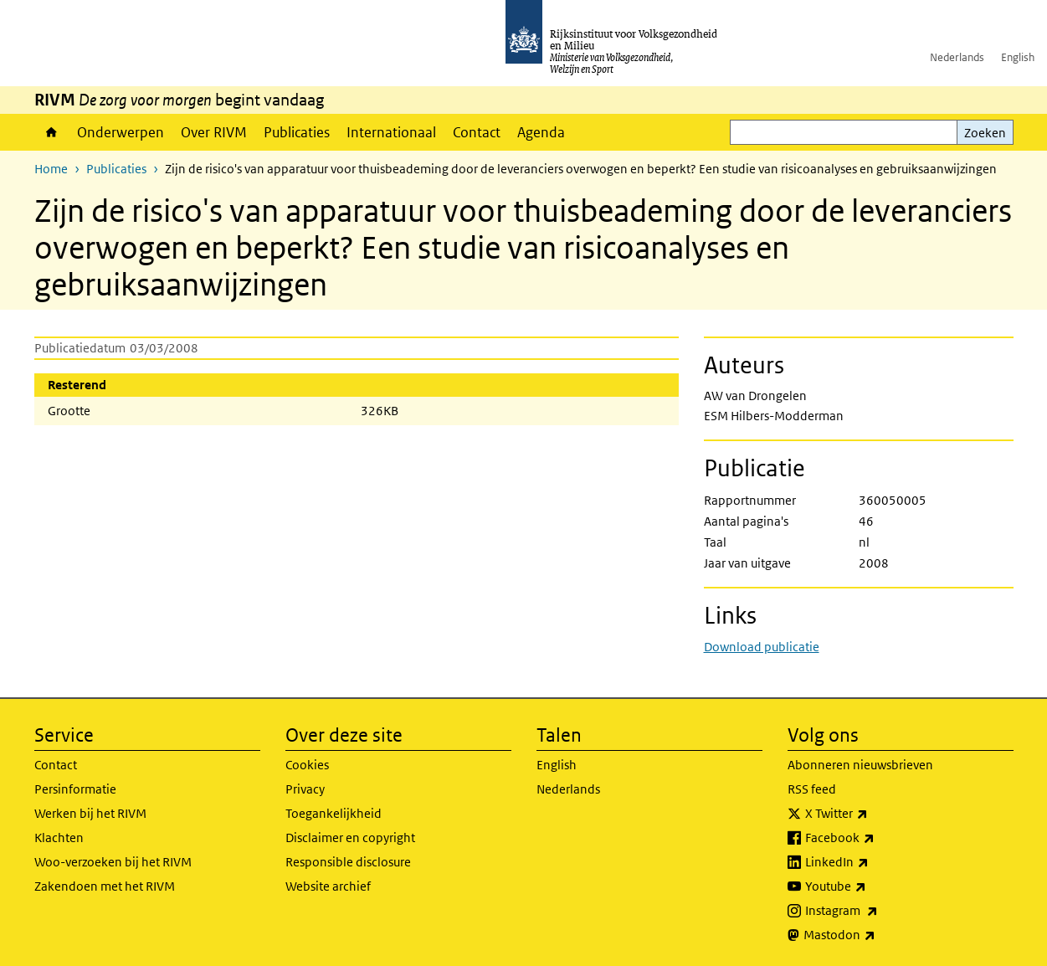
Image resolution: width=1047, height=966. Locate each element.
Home (51, 132)
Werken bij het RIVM (90, 813)
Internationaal (391, 132)
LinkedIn (873, 862)
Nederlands (957, 57)
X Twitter (873, 814)
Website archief (328, 886)
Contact (476, 132)
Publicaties (297, 132)
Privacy (305, 789)
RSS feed (812, 789)
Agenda (541, 132)
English (1017, 57)
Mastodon (876, 935)
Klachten (59, 837)
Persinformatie (75, 789)
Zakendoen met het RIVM (104, 886)
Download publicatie (761, 647)
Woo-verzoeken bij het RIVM (113, 862)
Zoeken (985, 133)
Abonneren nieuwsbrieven (860, 765)
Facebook (876, 838)
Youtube (872, 886)
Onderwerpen (120, 132)
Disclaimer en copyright (350, 837)
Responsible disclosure (348, 862)
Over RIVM (214, 132)
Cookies (307, 765)
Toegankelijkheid (333, 813)
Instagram (878, 911)
